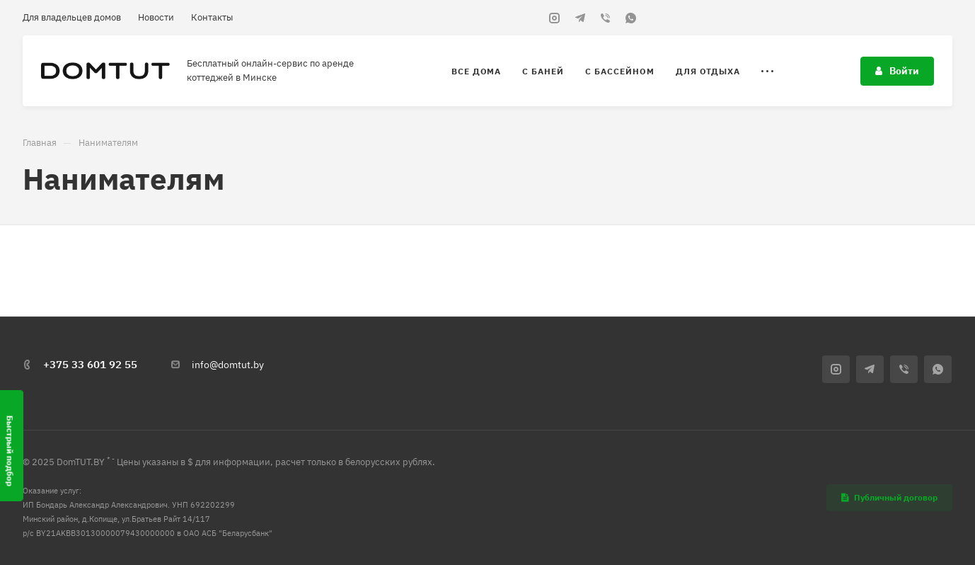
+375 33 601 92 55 (90, 364)
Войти (897, 70)
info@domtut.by (228, 364)
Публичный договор (889, 497)
